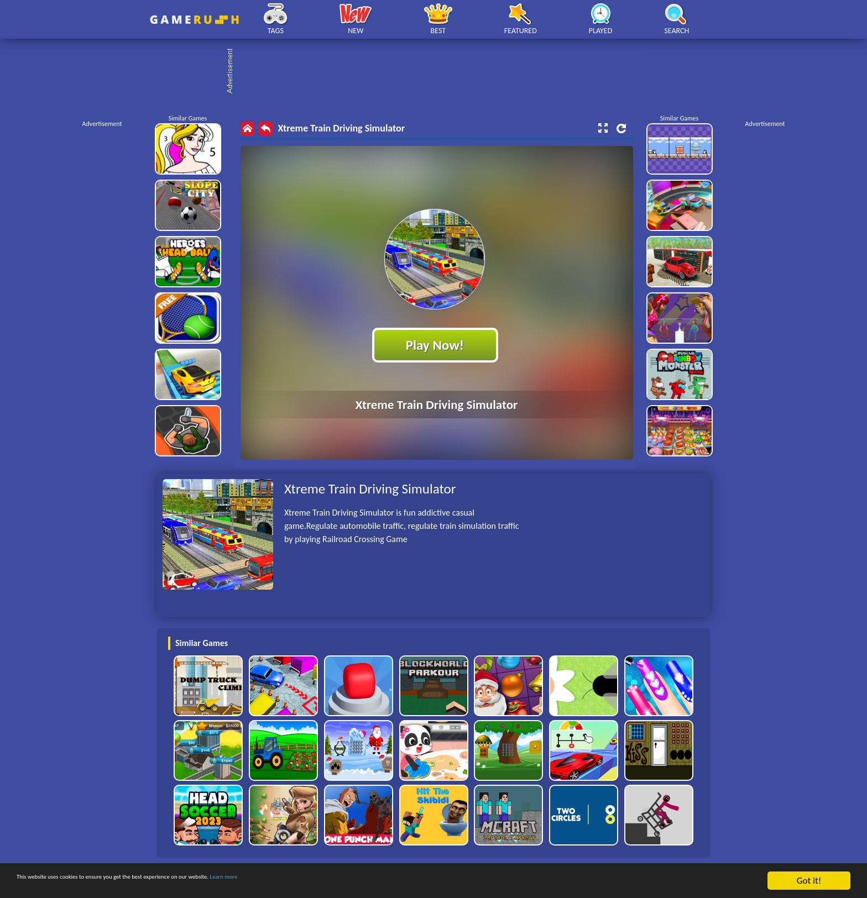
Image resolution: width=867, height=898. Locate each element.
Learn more (345, 881)
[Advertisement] (439, 72)
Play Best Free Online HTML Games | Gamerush (194, 19)
